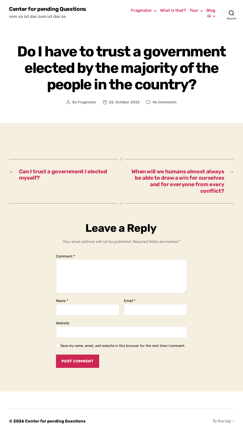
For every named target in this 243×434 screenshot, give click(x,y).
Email (130, 301)
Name (62, 301)
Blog (210, 10)
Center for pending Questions (47, 9)
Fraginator (141, 10)
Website (62, 323)
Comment (65, 256)
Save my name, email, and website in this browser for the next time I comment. (123, 346)
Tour (193, 10)
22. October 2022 (124, 102)
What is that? (173, 10)
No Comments (165, 102)
